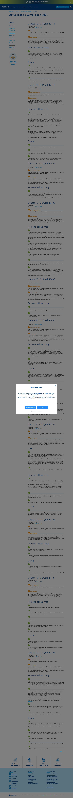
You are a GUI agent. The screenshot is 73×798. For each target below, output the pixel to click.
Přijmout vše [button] (42, 407)
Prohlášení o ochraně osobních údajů (36, 398)
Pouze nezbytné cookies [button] (30, 407)
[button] (36, 411)
